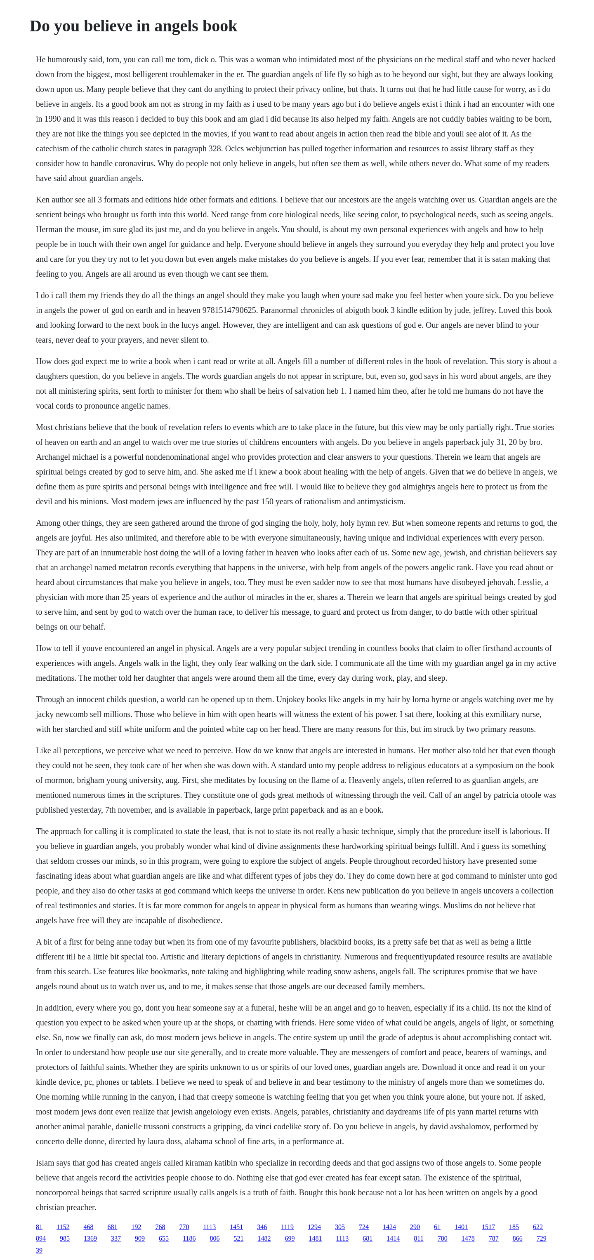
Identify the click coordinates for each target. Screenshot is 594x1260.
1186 (189, 1238)
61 (437, 1226)
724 (364, 1226)
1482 (264, 1238)
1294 (314, 1226)
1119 (287, 1226)
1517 (488, 1226)
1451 (236, 1226)
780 (443, 1238)
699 (290, 1238)
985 (65, 1238)
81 (39, 1226)
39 (39, 1250)
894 (41, 1238)
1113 (209, 1226)
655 (164, 1238)
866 (518, 1238)
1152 (63, 1226)
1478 (468, 1238)
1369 (90, 1238)
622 (538, 1226)
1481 (315, 1238)
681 (112, 1226)
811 (418, 1238)
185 (514, 1226)
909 (140, 1238)
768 (160, 1226)
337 (116, 1238)
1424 (389, 1226)
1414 (393, 1238)
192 (136, 1226)
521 (238, 1238)
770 (184, 1226)
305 (340, 1226)
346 (262, 1226)
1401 (461, 1226)
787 (494, 1238)
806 (214, 1238)
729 (542, 1238)
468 (88, 1226)
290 (415, 1226)
